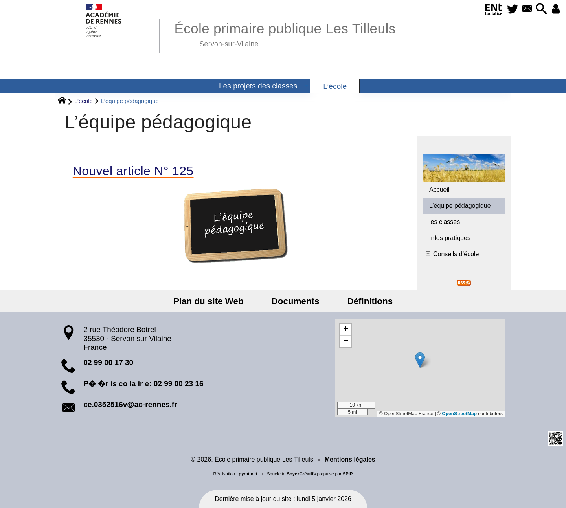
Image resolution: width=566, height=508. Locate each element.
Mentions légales (350, 459)
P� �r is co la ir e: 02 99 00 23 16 (143, 384)
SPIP (348, 473)
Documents (296, 301)
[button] (537, 9)
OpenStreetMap (459, 413)
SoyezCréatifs (301, 473)
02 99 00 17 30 (108, 362)
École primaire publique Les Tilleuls (284, 33)
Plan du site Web (216, 301)
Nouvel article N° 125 (133, 171)
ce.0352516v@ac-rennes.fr (130, 404)
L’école (83, 100)
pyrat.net (248, 473)
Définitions (362, 301)
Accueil (439, 189)
